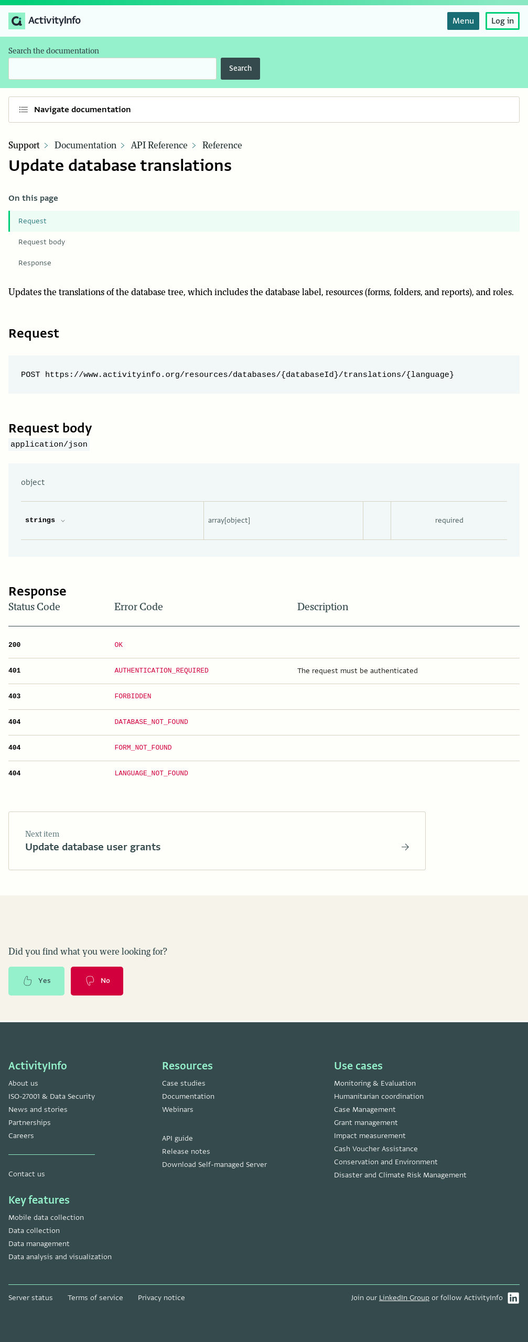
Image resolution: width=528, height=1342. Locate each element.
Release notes (186, 1151)
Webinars (177, 1109)
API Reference (159, 145)
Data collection (34, 1231)
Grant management (366, 1123)
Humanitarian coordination (379, 1096)
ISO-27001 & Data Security (51, 1096)
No (98, 982)
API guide (177, 1138)
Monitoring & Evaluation (375, 1083)
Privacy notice (161, 1298)
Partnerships (29, 1123)
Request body (41, 242)
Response (34, 263)
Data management (39, 1244)
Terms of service (95, 1298)
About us (23, 1083)
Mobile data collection (46, 1217)
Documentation (85, 145)
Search (240, 68)
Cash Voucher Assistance (376, 1149)
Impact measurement (370, 1136)
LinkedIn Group (404, 1298)
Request (32, 221)
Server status (30, 1298)
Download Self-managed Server (214, 1165)
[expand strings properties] (63, 520)
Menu (463, 21)
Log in (502, 21)
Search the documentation (53, 51)
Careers (21, 1136)
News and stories (38, 1109)
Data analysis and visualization (60, 1257)
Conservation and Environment (386, 1162)
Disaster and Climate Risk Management (400, 1175)
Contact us (26, 1174)
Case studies (184, 1083)
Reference (222, 145)
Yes (36, 982)
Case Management (365, 1109)
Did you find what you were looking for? (87, 953)
